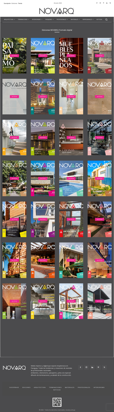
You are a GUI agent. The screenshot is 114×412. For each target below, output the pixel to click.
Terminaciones (55, 387)
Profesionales (84, 387)
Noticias (57, 390)
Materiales (69, 387)
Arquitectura (40, 387)
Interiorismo (99, 387)
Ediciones (26, 387)
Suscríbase (14, 387)
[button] (106, 19)
